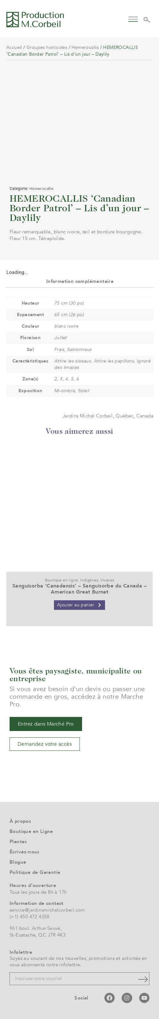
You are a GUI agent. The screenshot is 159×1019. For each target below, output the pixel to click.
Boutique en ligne (61, 580)
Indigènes (89, 580)
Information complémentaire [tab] (80, 281)
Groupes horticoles (46, 47)
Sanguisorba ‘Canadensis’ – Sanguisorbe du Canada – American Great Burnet (79, 588)
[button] (133, 19)
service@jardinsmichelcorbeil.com (47, 910)
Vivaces (107, 580)
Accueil (14, 47)
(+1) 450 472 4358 (29, 917)
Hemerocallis (85, 47)
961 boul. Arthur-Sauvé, (36, 928)
